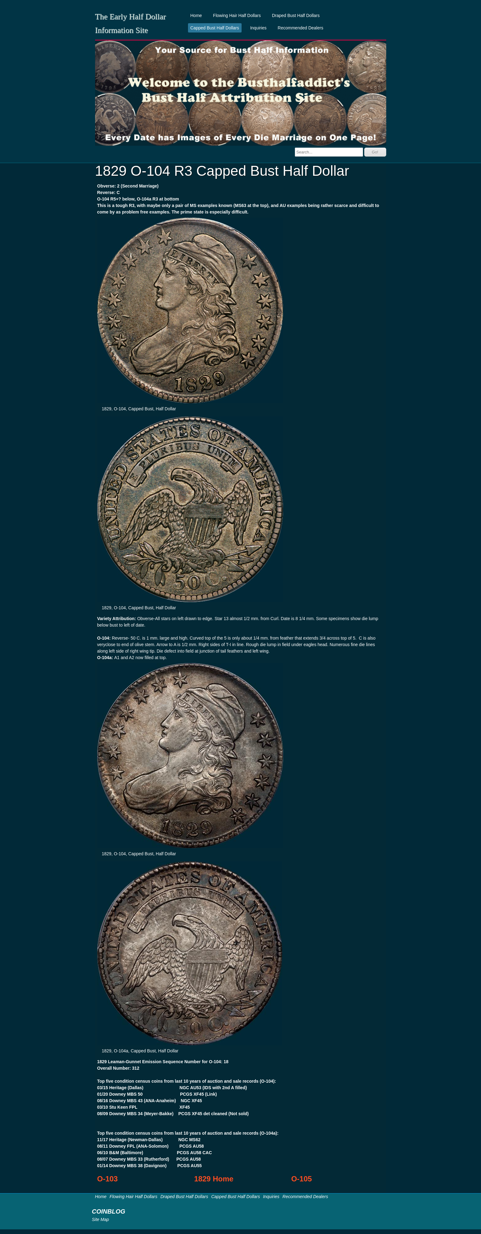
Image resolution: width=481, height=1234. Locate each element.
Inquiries (258, 27)
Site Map (100, 1219)
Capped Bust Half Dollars (214, 27)
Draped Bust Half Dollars (296, 15)
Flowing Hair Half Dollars (237, 15)
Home (196, 15)
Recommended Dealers (300, 27)
